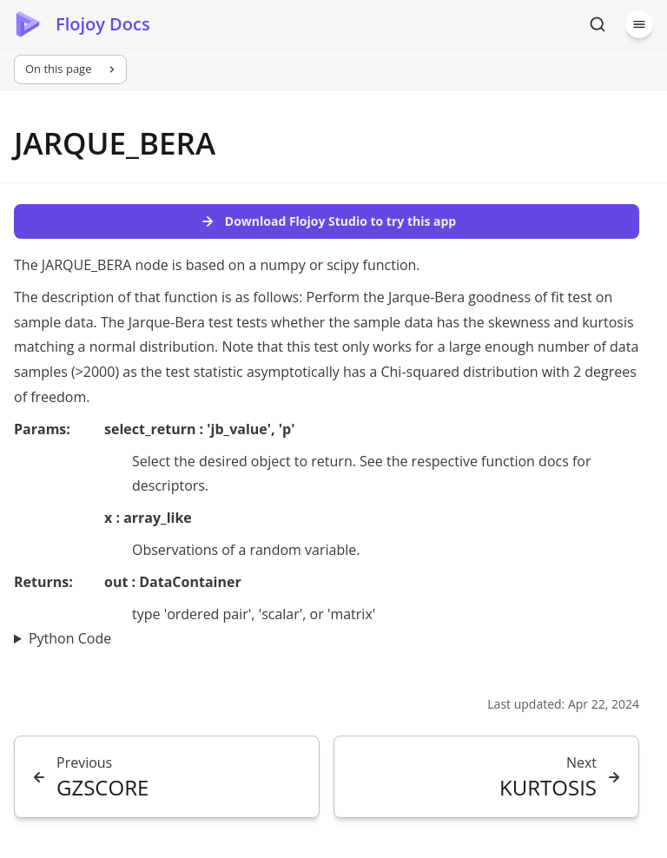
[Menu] (639, 24)
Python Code (70, 638)
